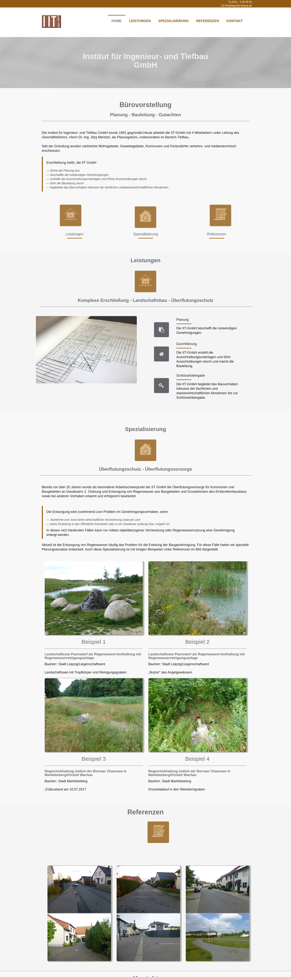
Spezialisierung (173, 21)
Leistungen (140, 21)
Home (117, 21)
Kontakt (235, 21)
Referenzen (207, 21)
